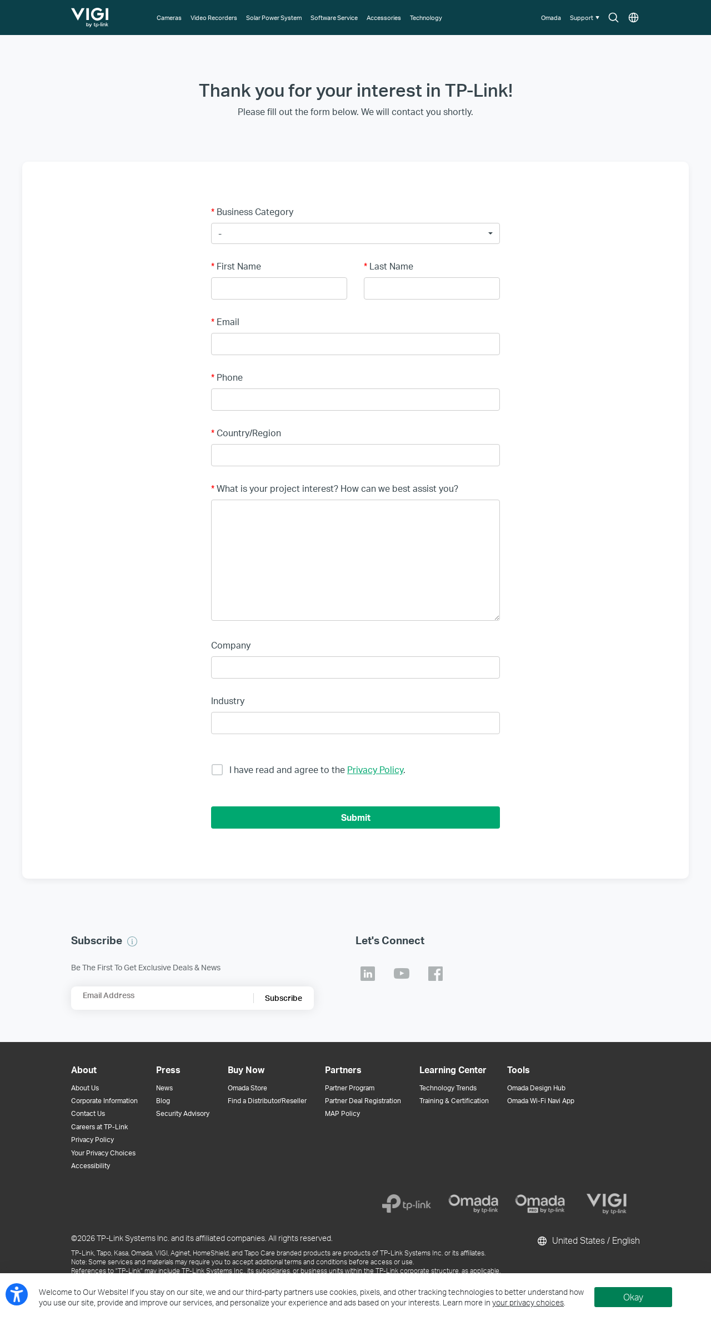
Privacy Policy (375, 769)
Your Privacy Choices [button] (103, 1153)
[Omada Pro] (540, 1203)
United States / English (587, 1241)
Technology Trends (448, 1088)
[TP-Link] (406, 1203)
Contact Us (88, 1113)
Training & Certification (454, 1100)
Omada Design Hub (536, 1088)
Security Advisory (182, 1113)
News (164, 1088)
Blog (163, 1100)
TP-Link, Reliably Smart (90, 13)
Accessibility (90, 1166)
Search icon (613, 18)
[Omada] (473, 1203)
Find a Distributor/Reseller (267, 1100)
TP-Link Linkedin (368, 973)
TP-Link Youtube (401, 973)
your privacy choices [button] (528, 1302)
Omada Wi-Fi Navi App (540, 1100)
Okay (633, 1297)
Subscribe (283, 998)
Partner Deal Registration (363, 1100)
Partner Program (349, 1088)
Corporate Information (104, 1100)
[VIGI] (606, 1203)
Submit (355, 817)
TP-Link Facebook (435, 973)
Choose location (633, 18)
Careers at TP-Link (99, 1127)
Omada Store (247, 1088)
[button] (586, 17)
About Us (85, 1088)
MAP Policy (342, 1113)
